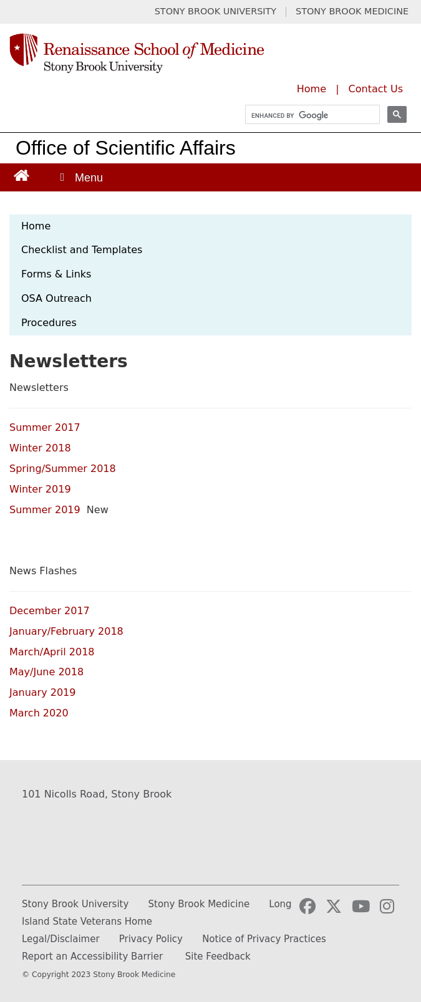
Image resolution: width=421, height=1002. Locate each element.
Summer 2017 (46, 427)
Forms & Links (56, 274)
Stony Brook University (75, 904)
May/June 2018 (46, 672)
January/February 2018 (66, 631)
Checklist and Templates (81, 250)
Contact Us (376, 89)
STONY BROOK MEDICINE (352, 11)
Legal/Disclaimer (61, 939)
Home (311, 89)
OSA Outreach (56, 298)
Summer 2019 (46, 510)
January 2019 (44, 692)
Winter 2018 (41, 448)
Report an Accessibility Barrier (92, 956)
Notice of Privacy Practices (264, 939)
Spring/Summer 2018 (64, 469)
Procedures (49, 323)
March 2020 (39, 713)
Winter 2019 (41, 489)
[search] (306, 115)
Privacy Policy (151, 939)
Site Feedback (218, 956)
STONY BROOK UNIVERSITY (215, 11)
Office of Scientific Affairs (126, 148)
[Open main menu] (80, 177)
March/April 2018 (52, 652)
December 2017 (49, 611)
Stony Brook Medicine (199, 904)
